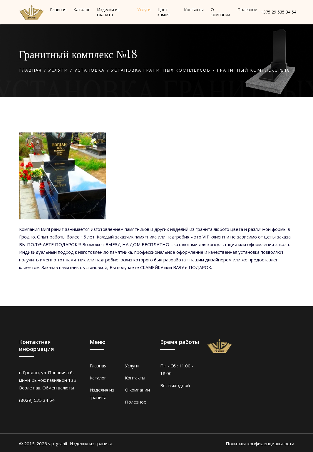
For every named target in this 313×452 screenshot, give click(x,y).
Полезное (135, 402)
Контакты (135, 378)
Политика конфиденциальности (260, 443)
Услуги (58, 70)
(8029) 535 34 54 (37, 400)
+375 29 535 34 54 (278, 12)
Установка (89, 70)
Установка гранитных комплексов (160, 70)
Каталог (98, 378)
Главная (30, 70)
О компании (137, 390)
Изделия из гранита (102, 393)
